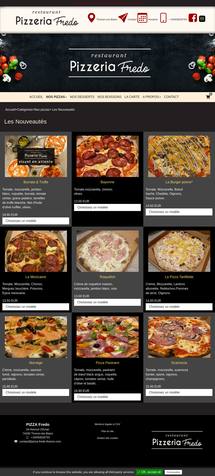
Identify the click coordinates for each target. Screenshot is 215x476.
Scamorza (179, 363)
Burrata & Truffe (35, 182)
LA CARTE (132, 97)
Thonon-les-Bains (106, 19)
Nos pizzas (56, 97)
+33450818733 (40, 437)
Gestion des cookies (107, 438)
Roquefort (107, 277)
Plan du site (107, 431)
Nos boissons (109, 97)
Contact (132, 19)
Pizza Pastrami (107, 363)
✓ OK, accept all (149, 472)
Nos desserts (82, 97)
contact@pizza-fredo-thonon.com (40, 441)
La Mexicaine (35, 277)
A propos (152, 97)
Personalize (173, 472)
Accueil (36, 97)
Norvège (35, 363)
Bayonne (107, 182)
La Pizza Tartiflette (179, 277)
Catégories (24, 109)
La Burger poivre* (179, 182)
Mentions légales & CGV (107, 424)
